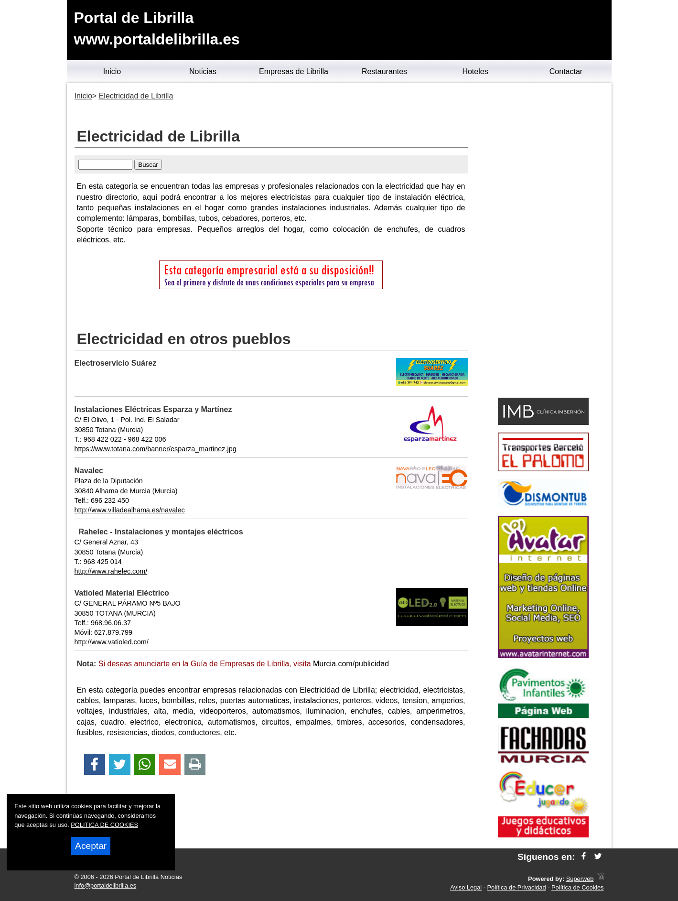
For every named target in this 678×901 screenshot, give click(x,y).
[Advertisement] (543, 241)
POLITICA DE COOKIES (104, 824)
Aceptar (91, 846)
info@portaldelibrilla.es (106, 885)
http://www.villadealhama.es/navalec (130, 510)
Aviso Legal (466, 887)
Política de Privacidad (516, 887)
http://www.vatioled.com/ (112, 642)
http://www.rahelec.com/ (111, 571)
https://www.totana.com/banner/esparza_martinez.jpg (156, 449)
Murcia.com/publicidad (351, 664)
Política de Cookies (577, 887)
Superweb (580, 878)
